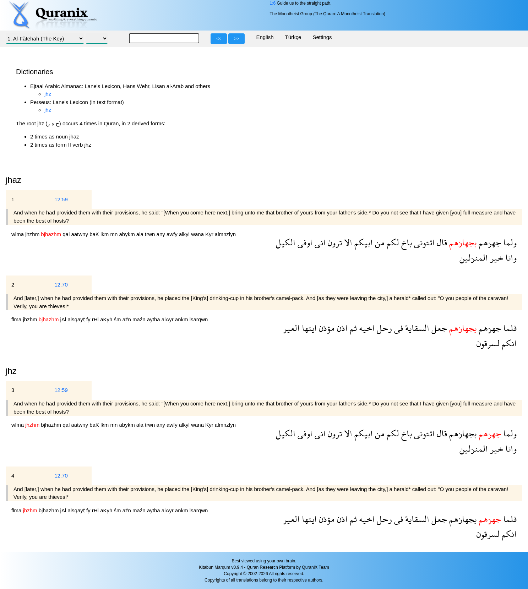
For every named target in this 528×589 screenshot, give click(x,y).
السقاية (416, 328)
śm (118, 319)
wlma (18, 234)
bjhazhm (51, 425)
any (162, 234)
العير (291, 328)
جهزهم (489, 242)
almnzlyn (225, 234)
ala (140, 234)
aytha (154, 319)
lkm (105, 234)
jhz (47, 94)
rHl (96, 319)
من (379, 242)
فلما (509, 328)
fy (89, 319)
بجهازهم (462, 433)
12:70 (61, 285)
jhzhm (33, 234)
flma (17, 319)
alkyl (185, 234)
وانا (510, 257)
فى (397, 328)
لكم (392, 242)
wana (198, 234)
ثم (352, 328)
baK (94, 234)
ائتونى (423, 242)
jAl (64, 319)
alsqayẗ (76, 319)
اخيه (366, 328)
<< (218, 38)
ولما (509, 242)
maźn (139, 319)
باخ (405, 242)
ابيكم (362, 242)
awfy (173, 234)
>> (236, 38)
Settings (322, 37)
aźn (127, 319)
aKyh (107, 319)
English (264, 37)
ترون (334, 242)
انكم (508, 343)
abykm (127, 234)
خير (495, 257)
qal (66, 234)
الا (347, 242)
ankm (182, 319)
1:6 (273, 3)
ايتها (308, 328)
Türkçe (293, 37)
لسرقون (488, 343)
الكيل (285, 242)
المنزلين (473, 257)
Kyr (210, 234)
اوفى (303, 242)
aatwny (80, 234)
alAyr (168, 319)
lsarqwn (199, 319)
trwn (151, 234)
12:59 (61, 199)
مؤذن (326, 328)
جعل (438, 328)
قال (441, 242)
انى (319, 242)
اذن (341, 328)
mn (114, 234)
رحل (383, 328)
